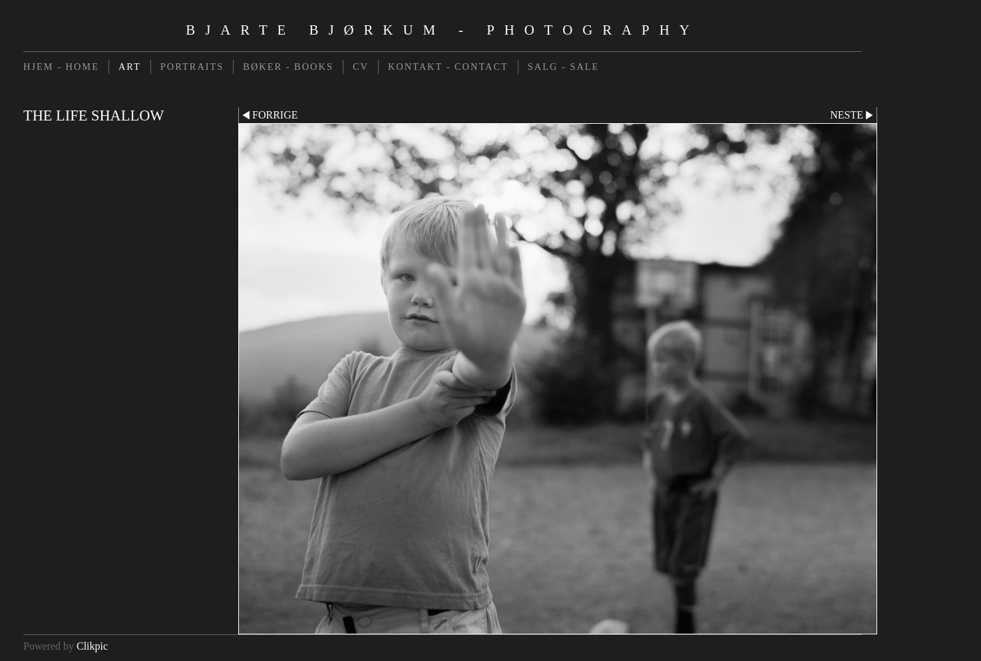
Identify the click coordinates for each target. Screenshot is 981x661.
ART (129, 66)
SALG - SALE (564, 66)
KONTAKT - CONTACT (448, 66)
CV (361, 66)
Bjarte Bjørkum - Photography (442, 29)
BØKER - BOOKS (288, 66)
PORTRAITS (192, 66)
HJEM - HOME (61, 66)
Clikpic (92, 646)
